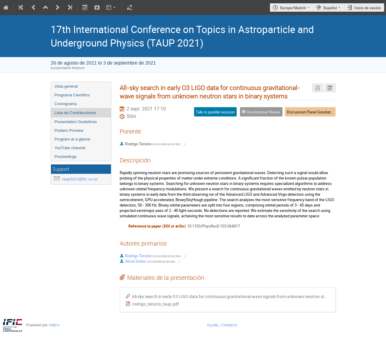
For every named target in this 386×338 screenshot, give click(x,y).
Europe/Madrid (293, 8)
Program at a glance (73, 139)
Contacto (229, 324)
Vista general (66, 86)
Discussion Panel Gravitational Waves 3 (320, 112)
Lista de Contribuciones (75, 112)
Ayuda (212, 324)
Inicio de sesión (367, 8)
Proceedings (66, 156)
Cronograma (66, 103)
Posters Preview (69, 130)
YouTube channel (70, 148)
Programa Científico (72, 95)
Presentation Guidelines (76, 121)
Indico (54, 324)
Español (330, 8)
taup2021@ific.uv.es (80, 179)
